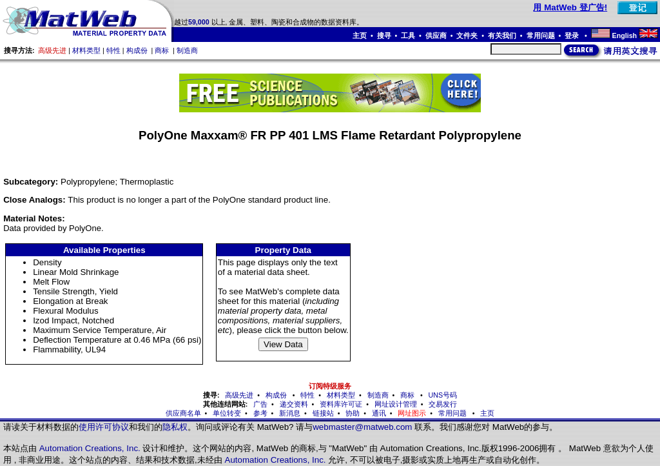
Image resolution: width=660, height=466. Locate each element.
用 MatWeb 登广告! (570, 7)
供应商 (436, 35)
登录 (573, 35)
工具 (408, 35)
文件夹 (467, 35)
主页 (360, 35)
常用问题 (541, 35)
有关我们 (502, 35)
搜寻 (384, 35)
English (624, 35)
